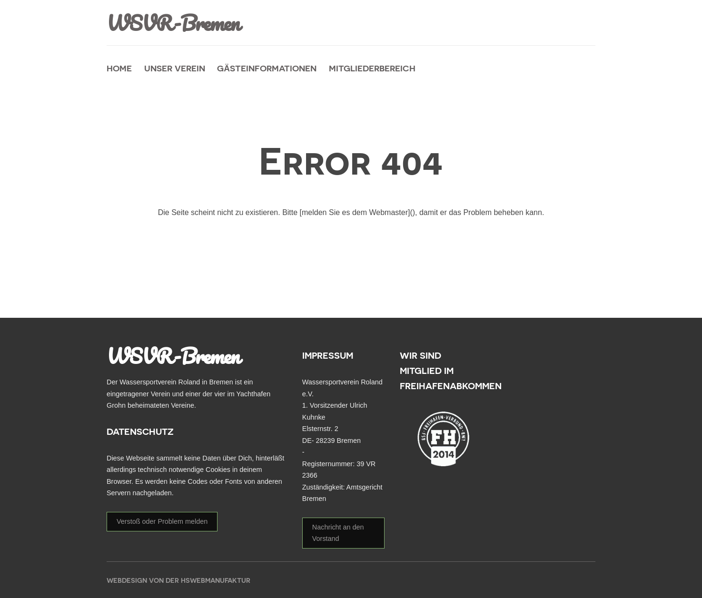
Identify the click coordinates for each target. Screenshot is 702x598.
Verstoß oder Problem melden (162, 521)
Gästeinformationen (266, 68)
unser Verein (174, 68)
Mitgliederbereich (372, 68)
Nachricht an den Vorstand (338, 532)
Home (119, 68)
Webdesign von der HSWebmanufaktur (178, 580)
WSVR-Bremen (173, 22)
